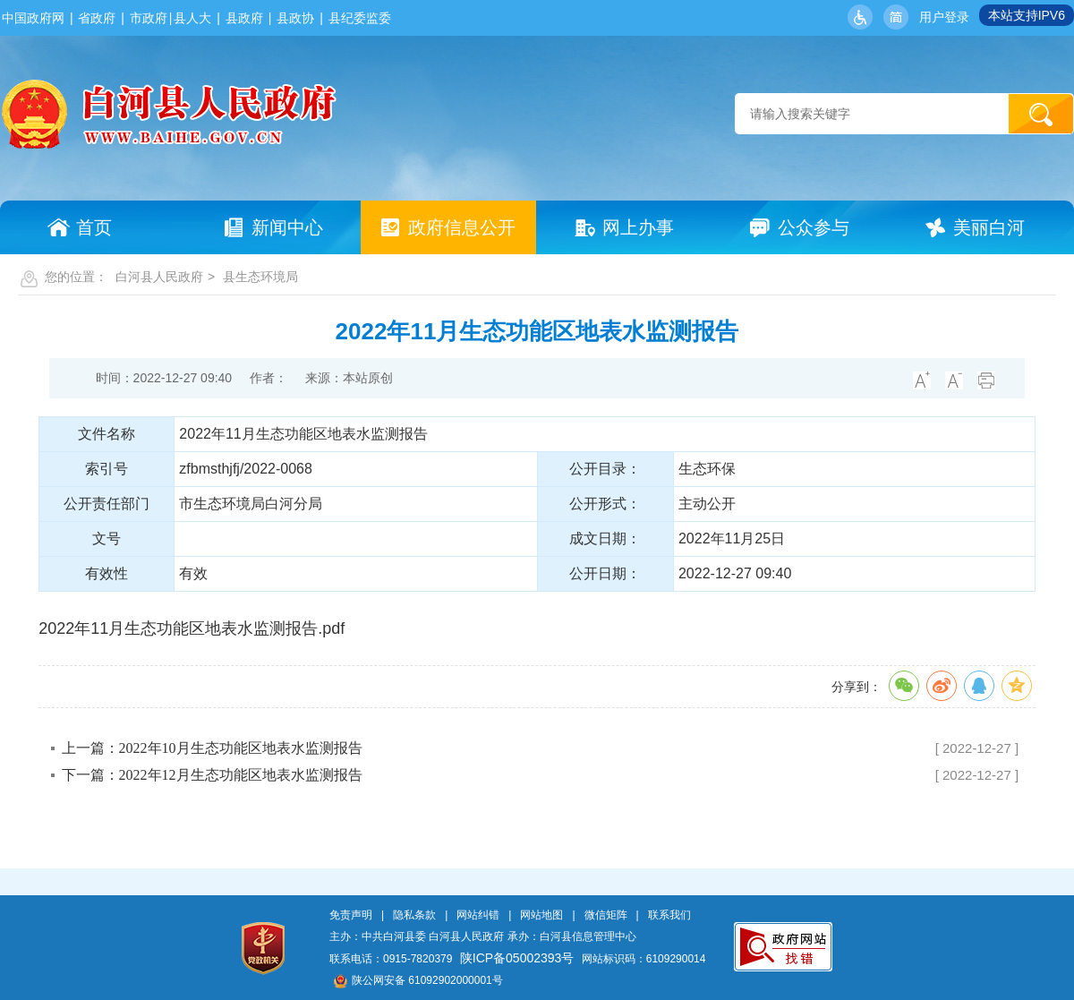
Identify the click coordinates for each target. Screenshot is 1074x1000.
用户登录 (944, 17)
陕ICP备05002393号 (517, 958)
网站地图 (541, 915)
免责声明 (350, 915)
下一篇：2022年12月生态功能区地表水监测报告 (212, 774)
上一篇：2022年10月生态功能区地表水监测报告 (212, 748)
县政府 (244, 18)
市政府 (148, 18)
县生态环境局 (260, 276)
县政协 (295, 18)
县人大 (192, 18)
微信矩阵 (605, 915)
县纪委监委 (359, 18)
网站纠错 (477, 915)
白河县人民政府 (159, 276)
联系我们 (669, 915)
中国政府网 (33, 18)
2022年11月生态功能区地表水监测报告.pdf (191, 628)
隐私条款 (414, 915)
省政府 (96, 18)
